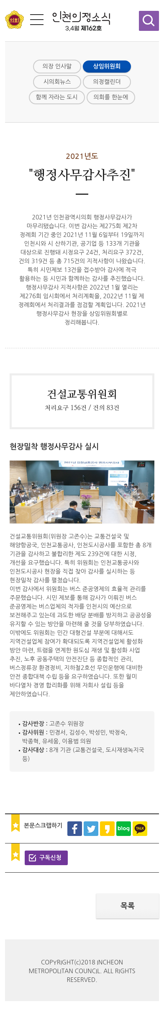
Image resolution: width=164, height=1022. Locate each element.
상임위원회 (107, 66)
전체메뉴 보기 (37, 19)
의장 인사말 (57, 66)
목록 (127, 906)
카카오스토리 (107, 828)
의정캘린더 (107, 82)
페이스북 (74, 828)
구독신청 (50, 858)
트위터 (91, 828)
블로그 (123, 828)
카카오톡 (140, 828)
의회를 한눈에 (111, 97)
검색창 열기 (149, 21)
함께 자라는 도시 (57, 97)
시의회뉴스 (57, 82)
